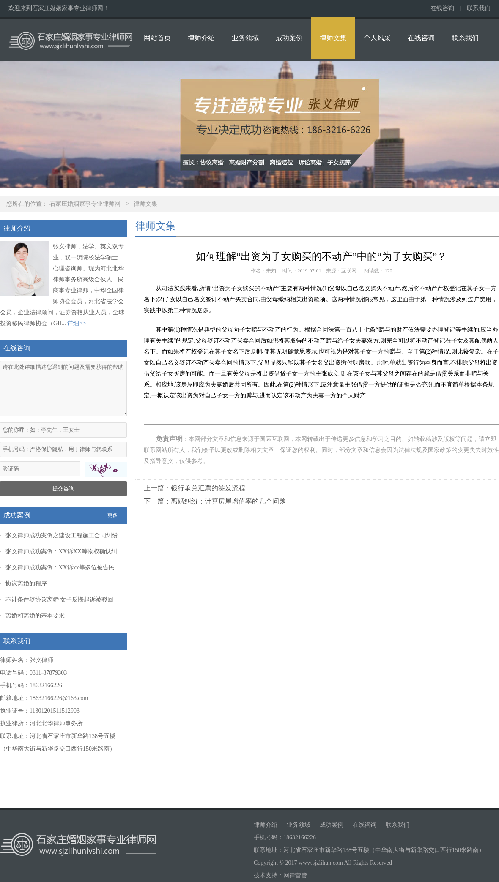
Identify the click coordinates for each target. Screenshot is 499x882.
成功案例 (289, 37)
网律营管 (295, 875)
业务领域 (245, 37)
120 (388, 271)
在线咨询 (442, 8)
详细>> (76, 323)
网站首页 (157, 37)
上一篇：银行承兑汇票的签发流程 (194, 488)
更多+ (114, 515)
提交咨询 (63, 488)
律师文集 (333, 37)
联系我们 (479, 8)
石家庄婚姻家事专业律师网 (85, 204)
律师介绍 (201, 37)
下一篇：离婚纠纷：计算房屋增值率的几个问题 (215, 501)
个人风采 (377, 37)
